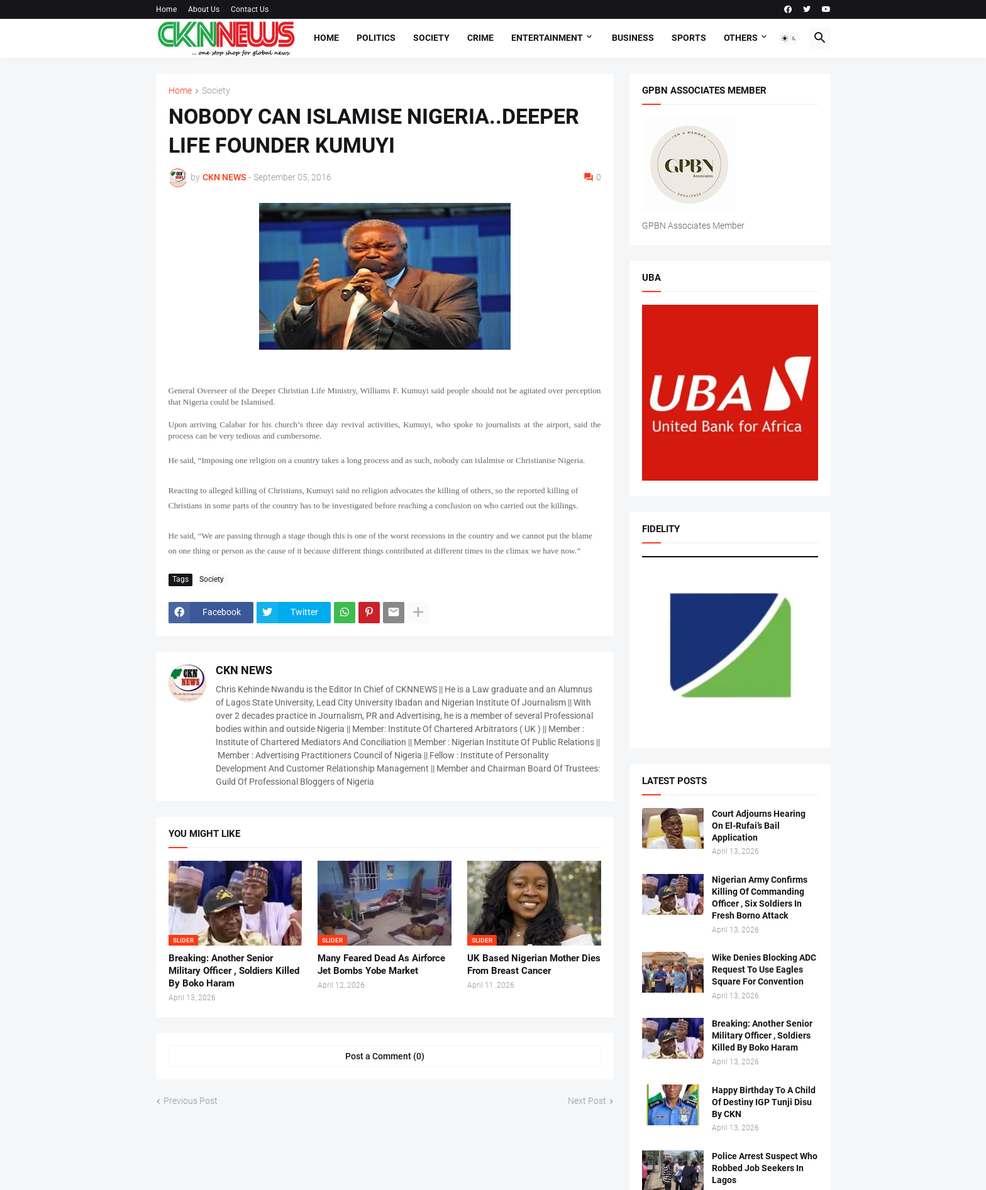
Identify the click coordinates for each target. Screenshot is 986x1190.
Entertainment (547, 38)
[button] (789, 38)
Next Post (587, 1101)
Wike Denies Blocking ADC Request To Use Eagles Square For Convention (764, 969)
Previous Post (190, 1101)
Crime (480, 38)
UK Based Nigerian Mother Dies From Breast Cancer (534, 964)
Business (633, 38)
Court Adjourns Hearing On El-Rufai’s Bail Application (759, 826)
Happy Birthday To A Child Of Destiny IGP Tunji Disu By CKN (764, 1102)
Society (431, 38)
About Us (203, 9)
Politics (376, 38)
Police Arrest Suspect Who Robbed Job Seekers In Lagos (764, 1168)
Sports (689, 38)
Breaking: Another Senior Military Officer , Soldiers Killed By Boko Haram (234, 971)
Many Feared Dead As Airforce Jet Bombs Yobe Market (381, 964)
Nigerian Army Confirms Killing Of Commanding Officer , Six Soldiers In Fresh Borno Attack (759, 897)
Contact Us (250, 9)
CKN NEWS (244, 670)
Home (166, 9)
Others (741, 38)
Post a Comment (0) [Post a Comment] (384, 1056)
